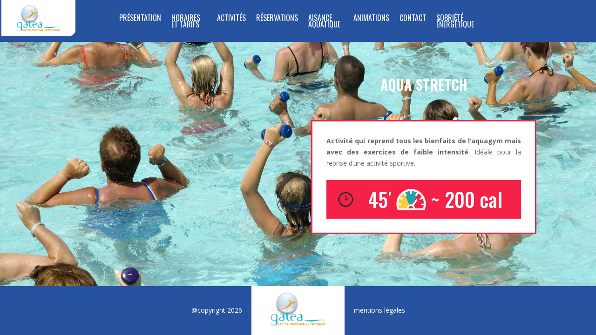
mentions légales (379, 310)
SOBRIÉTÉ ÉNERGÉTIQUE (455, 22)
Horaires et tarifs (185, 22)
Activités (231, 18)
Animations (371, 18)
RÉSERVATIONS (277, 18)
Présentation (140, 18)
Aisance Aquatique (324, 22)
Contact (413, 18)
